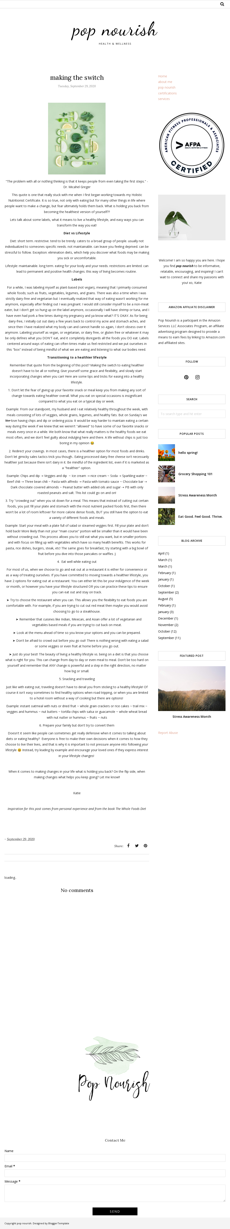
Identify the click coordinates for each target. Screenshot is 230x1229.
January (163, 579)
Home (162, 76)
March (162, 560)
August (163, 599)
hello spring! (188, 452)
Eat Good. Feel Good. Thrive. (200, 516)
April (161, 553)
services (164, 99)
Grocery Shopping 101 (195, 474)
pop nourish (115, 28)
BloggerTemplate (58, 1223)
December (165, 618)
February (164, 573)
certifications (167, 93)
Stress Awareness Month (197, 495)
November (166, 625)
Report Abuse (168, 733)
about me (165, 82)
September (166, 592)
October (164, 586)
